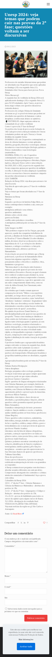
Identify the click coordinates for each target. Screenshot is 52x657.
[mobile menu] (48, 4)
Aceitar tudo (26, 646)
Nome (8, 576)
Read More (17, 513)
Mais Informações (26, 639)
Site (6, 597)
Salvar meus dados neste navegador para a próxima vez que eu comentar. (23, 610)
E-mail (8, 587)
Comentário (10, 546)
